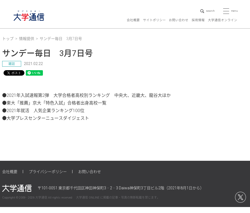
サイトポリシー (154, 26)
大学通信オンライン (222, 26)
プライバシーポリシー (48, 177)
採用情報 (198, 26)
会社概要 (133, 26)
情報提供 (26, 44)
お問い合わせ (178, 26)
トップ (8, 44)
